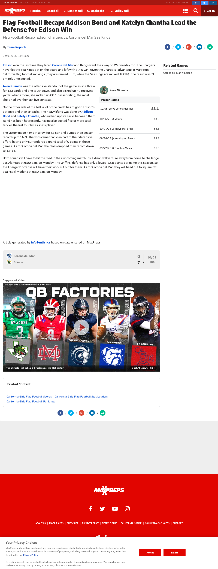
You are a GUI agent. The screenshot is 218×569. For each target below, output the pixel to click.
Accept (150, 552)
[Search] (195, 10)
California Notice (131, 523)
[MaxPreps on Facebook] (196, 3)
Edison (7, 65)
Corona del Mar (63, 65)
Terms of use (109, 523)
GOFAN (24, 2)
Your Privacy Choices (157, 523)
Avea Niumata (12, 86)
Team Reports (16, 47)
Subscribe (72, 523)
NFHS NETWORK (41, 2)
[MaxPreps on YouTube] (115, 508)
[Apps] (185, 10)
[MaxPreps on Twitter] (204, 3)
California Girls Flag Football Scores (29, 396)
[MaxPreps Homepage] (109, 490)
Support (178, 523)
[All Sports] (134, 10)
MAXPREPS (10, 2)
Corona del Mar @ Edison (177, 72)
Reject (174, 552)
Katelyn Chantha (28, 116)
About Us (40, 523)
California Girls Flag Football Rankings (31, 401)
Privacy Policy (90, 523)
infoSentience (40, 242)
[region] (109, 553)
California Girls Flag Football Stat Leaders (81, 396)
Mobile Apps (56, 523)
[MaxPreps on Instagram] (213, 3)
